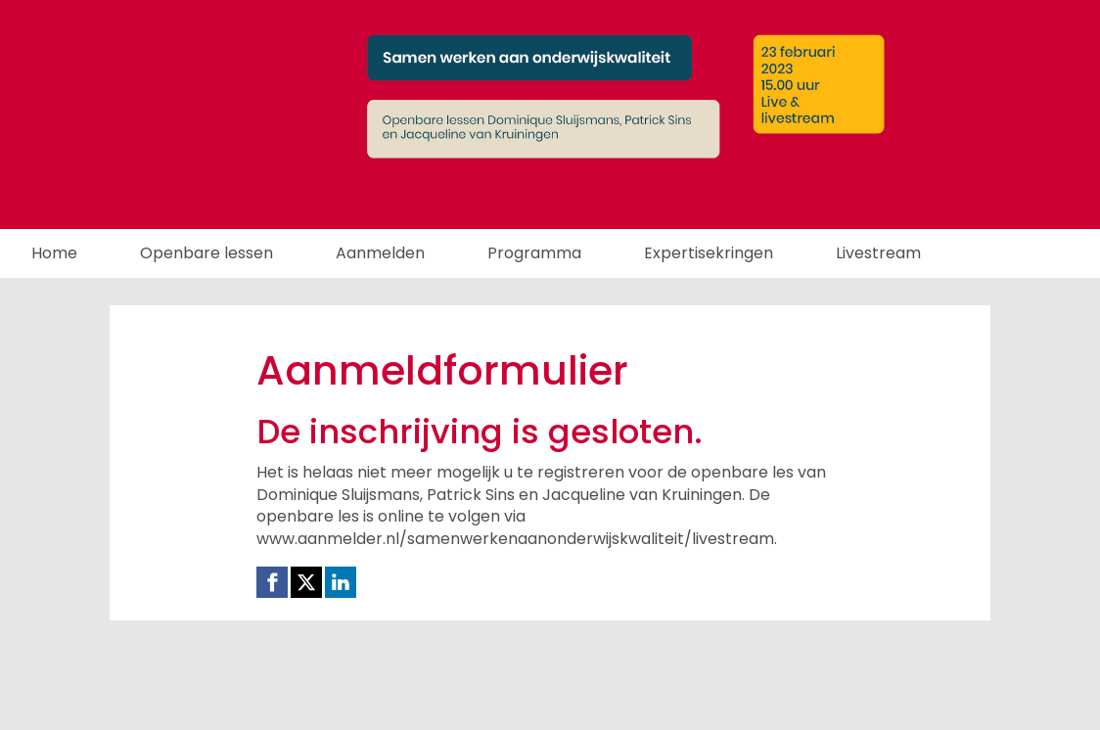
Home (54, 253)
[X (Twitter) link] (306, 582)
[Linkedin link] (340, 582)
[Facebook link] (272, 582)
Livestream (878, 253)
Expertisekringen (708, 253)
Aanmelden (380, 253)
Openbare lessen (206, 253)
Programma (534, 253)
